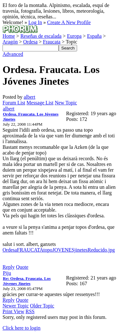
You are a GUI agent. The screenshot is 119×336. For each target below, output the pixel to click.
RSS (30, 311)
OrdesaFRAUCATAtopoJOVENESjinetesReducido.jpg (59, 250)
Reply (9, 267)
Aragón (10, 41)
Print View (13, 311)
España (94, 36)
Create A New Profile (68, 22)
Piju (7, 273)
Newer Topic (16, 305)
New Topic (66, 102)
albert (29, 97)
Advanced (13, 54)
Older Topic (42, 305)
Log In (35, 22)
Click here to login (22, 328)
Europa (74, 36)
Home (9, 36)
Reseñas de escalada (41, 36)
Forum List (14, 102)
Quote (22, 267)
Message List (40, 102)
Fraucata (51, 41)
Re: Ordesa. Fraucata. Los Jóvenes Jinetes (27, 281)
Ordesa (30, 41)
